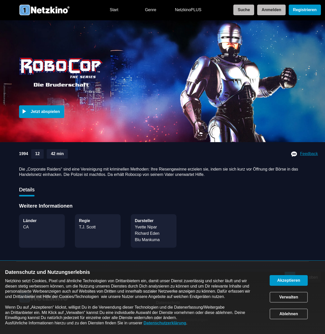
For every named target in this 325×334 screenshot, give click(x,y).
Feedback (309, 154)
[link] (242, 10)
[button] (42, 111)
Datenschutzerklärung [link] (164, 323)
